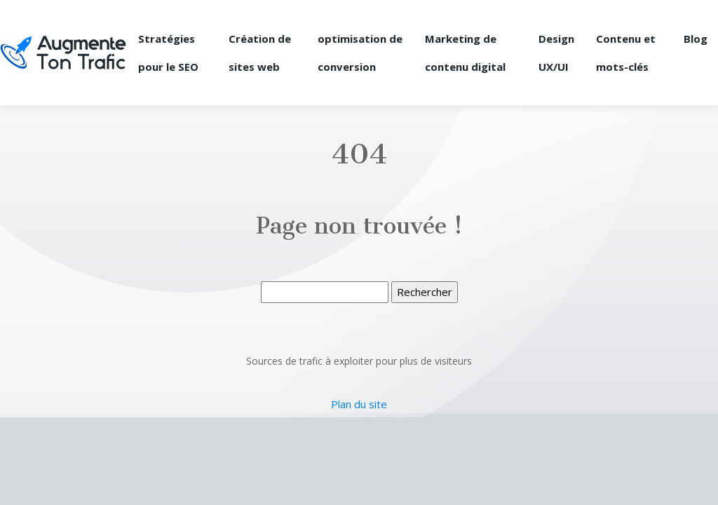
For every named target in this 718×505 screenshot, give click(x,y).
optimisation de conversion (360, 53)
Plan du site (359, 404)
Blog (695, 39)
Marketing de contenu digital (465, 53)
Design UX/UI (556, 53)
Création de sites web (260, 53)
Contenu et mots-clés (626, 53)
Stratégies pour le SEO (168, 53)
